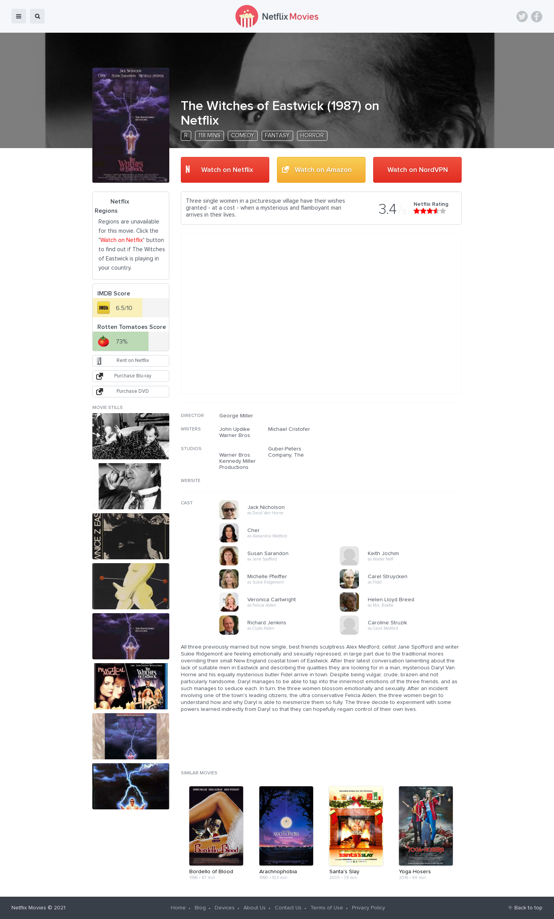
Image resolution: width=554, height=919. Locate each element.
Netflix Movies (29, 908)
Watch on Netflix (227, 170)
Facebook (536, 16)
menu (19, 16)
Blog (200, 908)
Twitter (522, 16)
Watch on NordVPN (417, 170)
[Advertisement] (404, 462)
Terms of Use (326, 908)
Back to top (528, 908)
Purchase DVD (133, 391)
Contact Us (288, 908)
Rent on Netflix (133, 360)
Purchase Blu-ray (132, 376)
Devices (225, 908)
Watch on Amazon (323, 170)
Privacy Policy (368, 908)
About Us (255, 908)
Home (178, 908)
